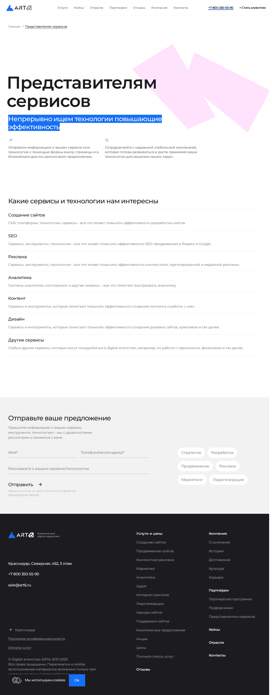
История (216, 551)
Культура (216, 569)
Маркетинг (192, 479)
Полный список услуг (155, 656)
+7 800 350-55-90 (220, 8)
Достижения (219, 560)
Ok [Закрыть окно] (76, 680)
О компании (219, 542)
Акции (141, 639)
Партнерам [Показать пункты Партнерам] (118, 8)
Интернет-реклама (152, 595)
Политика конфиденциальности (36, 639)
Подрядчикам (221, 608)
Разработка (222, 452)
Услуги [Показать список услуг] (62, 8)
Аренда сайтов (149, 612)
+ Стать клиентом (252, 8)
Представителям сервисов (232, 617)
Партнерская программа (230, 599)
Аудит (141, 586)
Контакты (181, 8)
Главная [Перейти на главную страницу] (14, 26)
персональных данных (23, 494)
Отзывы (139, 8)
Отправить (20, 484)
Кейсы (79, 8)
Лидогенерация (228, 479)
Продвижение (195, 466)
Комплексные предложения (160, 630)
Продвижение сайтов (155, 551)
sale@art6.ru (19, 585)
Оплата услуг (19, 648)
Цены (141, 648)
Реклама (227, 466)
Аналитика (145, 577)
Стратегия (191, 452)
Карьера (216, 577)
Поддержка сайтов (152, 621)
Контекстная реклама (155, 560)
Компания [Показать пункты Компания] (159, 8)
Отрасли (96, 8)
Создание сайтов (151, 542)
